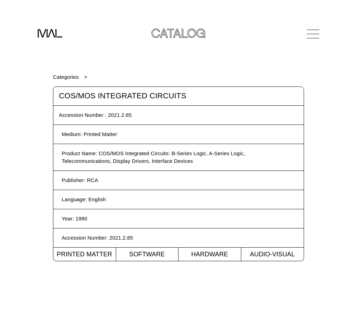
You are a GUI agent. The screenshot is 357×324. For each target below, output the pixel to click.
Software (147, 254)
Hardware (209, 254)
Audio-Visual (272, 254)
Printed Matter (84, 254)
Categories (66, 77)
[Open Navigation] (313, 34)
